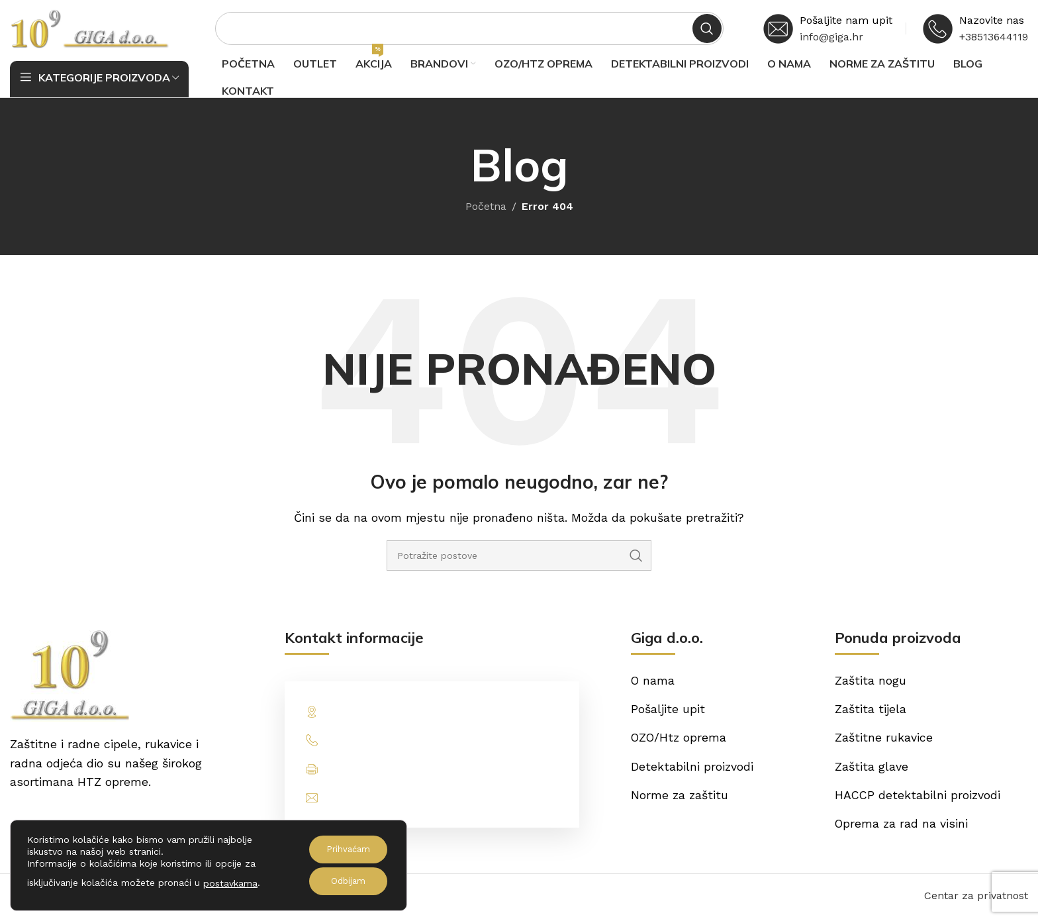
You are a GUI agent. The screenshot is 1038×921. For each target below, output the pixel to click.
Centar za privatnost (976, 899)
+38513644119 (993, 38)
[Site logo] (89, 29)
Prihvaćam (344, 849)
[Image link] (69, 677)
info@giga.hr (831, 38)
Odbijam (344, 881)
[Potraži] (469, 29)
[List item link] (432, 743)
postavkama (230, 883)
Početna (485, 209)
